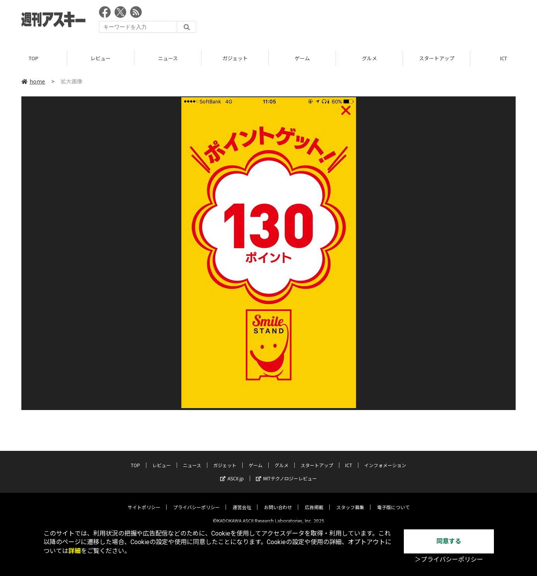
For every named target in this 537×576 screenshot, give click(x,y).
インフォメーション (385, 459)
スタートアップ (436, 58)
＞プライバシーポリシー (449, 559)
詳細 (74, 551)
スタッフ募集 (350, 501)
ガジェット (235, 58)
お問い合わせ (278, 501)
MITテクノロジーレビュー (286, 472)
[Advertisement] (374, 21)
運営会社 (242, 501)
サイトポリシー (144, 501)
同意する (448, 541)
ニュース (168, 58)
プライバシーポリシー (196, 501)
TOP (33, 58)
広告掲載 (314, 501)
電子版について (393, 501)
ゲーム (302, 58)
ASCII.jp (232, 472)
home (33, 81)
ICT (348, 459)
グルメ (369, 58)
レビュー (100, 58)
